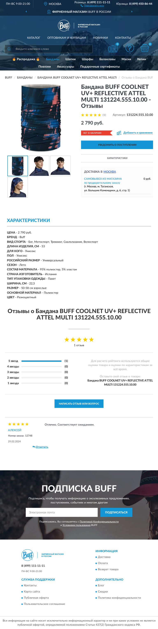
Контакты (123, 37)
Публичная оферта (36, 598)
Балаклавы (107, 59)
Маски (126, 59)
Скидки (103, 591)
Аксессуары (65, 66)
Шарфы (87, 59)
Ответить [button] (40, 447)
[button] (92, 5)
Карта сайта (32, 591)
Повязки (44, 66)
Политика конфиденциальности (119, 598)
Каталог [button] (33, 37)
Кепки (141, 59)
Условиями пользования (77, 525)
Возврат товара (108, 569)
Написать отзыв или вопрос (79, 404)
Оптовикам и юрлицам (66, 37)
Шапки (70, 59)
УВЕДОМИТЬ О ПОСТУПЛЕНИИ (117, 145)
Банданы (52, 59)
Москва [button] (109, 171)
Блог (101, 585)
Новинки (100, 37)
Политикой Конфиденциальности (99, 521)
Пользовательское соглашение (44, 604)
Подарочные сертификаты (100, 66)
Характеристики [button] (117, 158)
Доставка (104, 557)
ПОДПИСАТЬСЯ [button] (116, 512)
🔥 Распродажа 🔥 (26, 59)
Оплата (103, 563)
